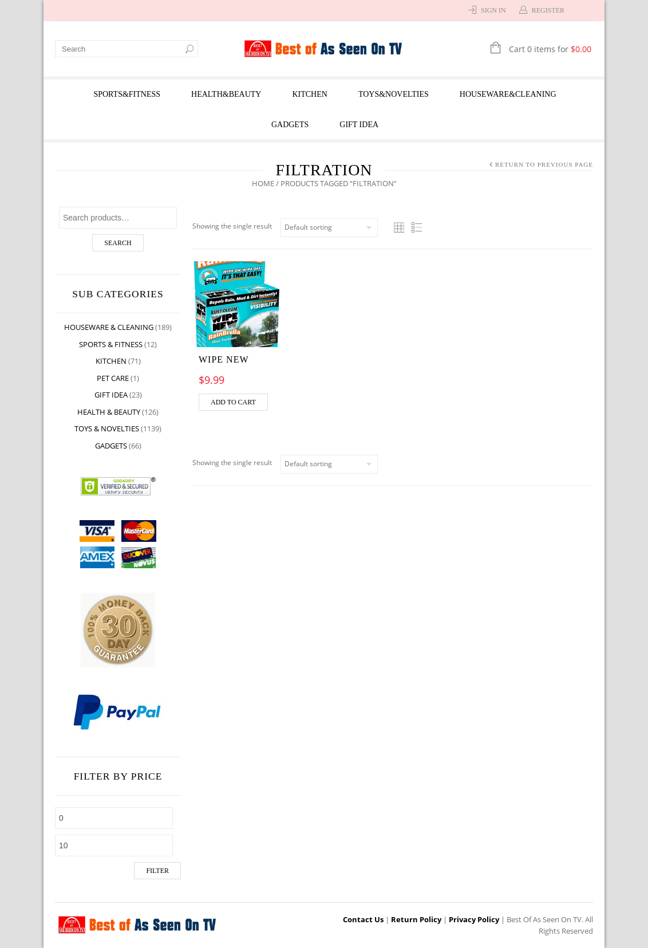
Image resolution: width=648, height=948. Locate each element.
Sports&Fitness (126, 94)
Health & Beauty (108, 412)
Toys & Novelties (106, 428)
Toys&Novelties (393, 94)
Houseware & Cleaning (108, 327)
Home (263, 183)
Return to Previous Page (544, 164)
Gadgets (290, 124)
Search (117, 243)
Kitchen (309, 94)
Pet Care (113, 378)
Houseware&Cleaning (508, 94)
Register (548, 10)
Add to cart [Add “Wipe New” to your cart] (233, 402)
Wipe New (224, 359)
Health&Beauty (226, 94)
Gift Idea (358, 124)
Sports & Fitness (111, 344)
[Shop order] (329, 227)
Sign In (493, 10)
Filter (157, 871)
